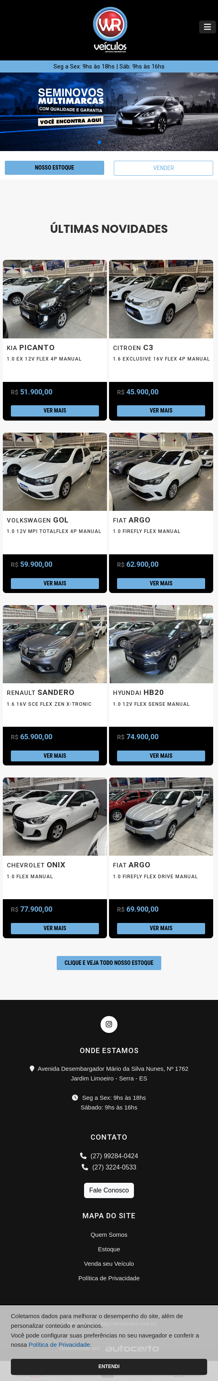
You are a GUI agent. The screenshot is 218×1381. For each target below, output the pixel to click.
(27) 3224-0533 (109, 1167)
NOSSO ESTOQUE (54, 167)
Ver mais (54, 410)
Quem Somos (109, 1234)
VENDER (163, 168)
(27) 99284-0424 (109, 1156)
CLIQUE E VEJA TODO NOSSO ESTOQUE (109, 963)
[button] (99, 142)
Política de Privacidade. (60, 1344)
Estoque (109, 1249)
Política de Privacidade (109, 1278)
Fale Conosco (109, 1190)
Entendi (109, 1366)
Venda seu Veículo (109, 1263)
